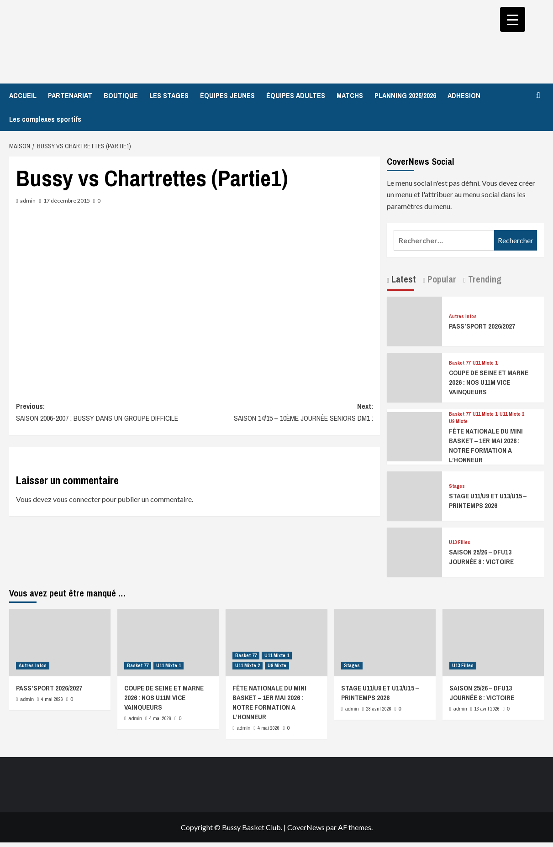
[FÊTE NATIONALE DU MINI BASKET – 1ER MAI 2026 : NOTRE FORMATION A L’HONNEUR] (414, 435)
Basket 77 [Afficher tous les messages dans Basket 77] (459, 363)
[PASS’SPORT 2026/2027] (414, 320)
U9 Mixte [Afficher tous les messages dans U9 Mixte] (458, 421)
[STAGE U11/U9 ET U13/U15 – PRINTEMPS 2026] (414, 495)
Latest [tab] (402, 279)
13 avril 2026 (487, 709)
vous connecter (76, 499)
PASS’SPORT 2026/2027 (482, 326)
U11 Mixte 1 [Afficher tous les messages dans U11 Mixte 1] (485, 363)
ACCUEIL (23, 95)
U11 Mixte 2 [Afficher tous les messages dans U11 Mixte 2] (512, 414)
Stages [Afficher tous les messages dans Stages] (457, 486)
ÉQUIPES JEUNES (227, 95)
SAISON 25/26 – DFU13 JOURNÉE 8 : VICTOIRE (481, 556)
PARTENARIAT (70, 95)
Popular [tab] (440, 279)
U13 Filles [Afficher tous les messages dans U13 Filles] (459, 542)
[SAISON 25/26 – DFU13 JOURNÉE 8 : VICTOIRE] (414, 551)
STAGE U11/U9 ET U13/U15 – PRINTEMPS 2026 (488, 500)
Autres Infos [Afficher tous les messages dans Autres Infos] (463, 316)
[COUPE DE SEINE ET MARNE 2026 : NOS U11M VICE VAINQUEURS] (414, 376)
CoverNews (306, 827)
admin (28, 200)
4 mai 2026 (52, 699)
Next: (284, 412)
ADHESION (464, 95)
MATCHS (350, 95)
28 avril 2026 (378, 709)
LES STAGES (169, 95)
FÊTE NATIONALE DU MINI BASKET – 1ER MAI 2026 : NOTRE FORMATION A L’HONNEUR (486, 445)
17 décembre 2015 (66, 200)
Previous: (105, 412)
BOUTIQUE (121, 95)
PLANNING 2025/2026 (405, 95)
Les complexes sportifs (45, 119)
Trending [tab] (483, 279)
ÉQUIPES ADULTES (295, 95)
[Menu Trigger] (512, 19)
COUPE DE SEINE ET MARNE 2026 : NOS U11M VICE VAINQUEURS (488, 382)
